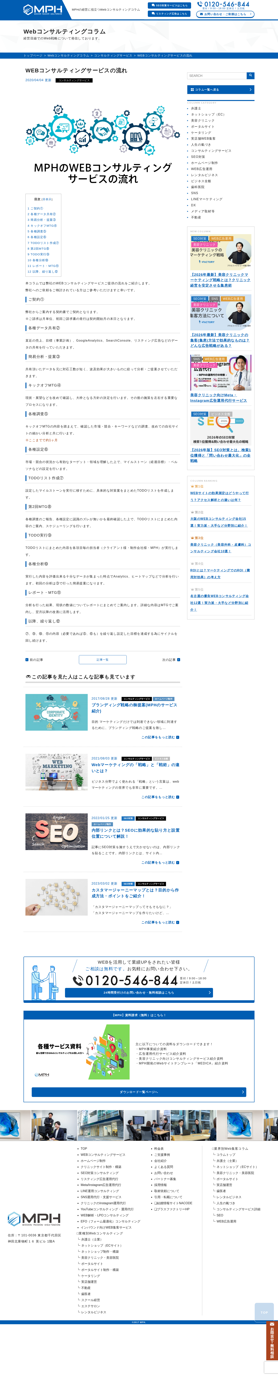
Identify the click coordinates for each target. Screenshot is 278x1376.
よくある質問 (163, 1208)
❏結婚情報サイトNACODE (173, 1245)
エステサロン (90, 1348)
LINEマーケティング (207, 219)
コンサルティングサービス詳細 (238, 1251)
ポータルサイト (203, 147)
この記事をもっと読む (158, 764)
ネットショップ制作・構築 (100, 1293)
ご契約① (35, 229)
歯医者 (86, 1335)
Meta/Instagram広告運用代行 (101, 1226)
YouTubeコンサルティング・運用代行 (107, 1251)
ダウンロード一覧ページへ (180, 1134)
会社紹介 (193, 27)
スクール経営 (90, 1341)
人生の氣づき (201, 165)
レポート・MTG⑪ (43, 286)
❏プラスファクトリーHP (172, 1251)
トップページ (33, 75)
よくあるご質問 (220, 27)
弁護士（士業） (92, 1281)
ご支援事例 (169, 27)
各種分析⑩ (38, 280)
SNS (194, 213)
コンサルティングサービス (113, 75)
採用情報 (160, 1226)
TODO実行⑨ (39, 274)
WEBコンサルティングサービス (103, 1196)
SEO (220, 1257)
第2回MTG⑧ (38, 269)
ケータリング (201, 153)
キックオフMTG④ (42, 246)
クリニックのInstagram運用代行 (103, 1245)
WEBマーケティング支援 (115, 27)
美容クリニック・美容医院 (100, 1299)
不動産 (196, 237)
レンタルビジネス (204, 195)
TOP (84, 1190)
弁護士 (196, 128)
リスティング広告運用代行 (99, 1220)
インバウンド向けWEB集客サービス (106, 1269)
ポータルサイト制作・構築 (100, 1311)
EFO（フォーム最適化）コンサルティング (110, 1263)
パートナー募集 (165, 1220)
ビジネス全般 (103, 791)
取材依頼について (166, 1232)
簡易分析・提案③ (42, 240)
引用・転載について (168, 1238)
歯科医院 (198, 207)
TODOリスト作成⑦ (43, 263)
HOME (33, 27)
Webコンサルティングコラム (68, 75)
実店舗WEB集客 (203, 159)
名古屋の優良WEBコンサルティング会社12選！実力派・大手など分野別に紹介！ (220, 637)
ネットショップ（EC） (208, 134)
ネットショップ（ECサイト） (102, 1287)
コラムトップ (226, 1196)
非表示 (47, 219)
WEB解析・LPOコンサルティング (104, 1257)
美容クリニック (203, 141)
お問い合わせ (163, 1214)
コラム (245, 27)
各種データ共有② (42, 234)
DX (193, 225)
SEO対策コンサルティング (100, 1214)
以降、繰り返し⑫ (43, 292)
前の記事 (36, 680)
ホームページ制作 (106, 725)
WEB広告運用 (201, 189)
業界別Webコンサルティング (67, 27)
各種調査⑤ (37, 252)
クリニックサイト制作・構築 (101, 1208)
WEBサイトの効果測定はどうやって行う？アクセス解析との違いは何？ (219, 520)
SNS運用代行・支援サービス (101, 1238)
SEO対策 (130, 851)
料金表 (147, 27)
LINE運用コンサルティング (100, 1232)
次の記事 (169, 680)
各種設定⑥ (37, 257)
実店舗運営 (89, 1323)
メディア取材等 (203, 231)
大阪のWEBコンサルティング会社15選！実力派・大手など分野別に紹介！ (220, 552)
